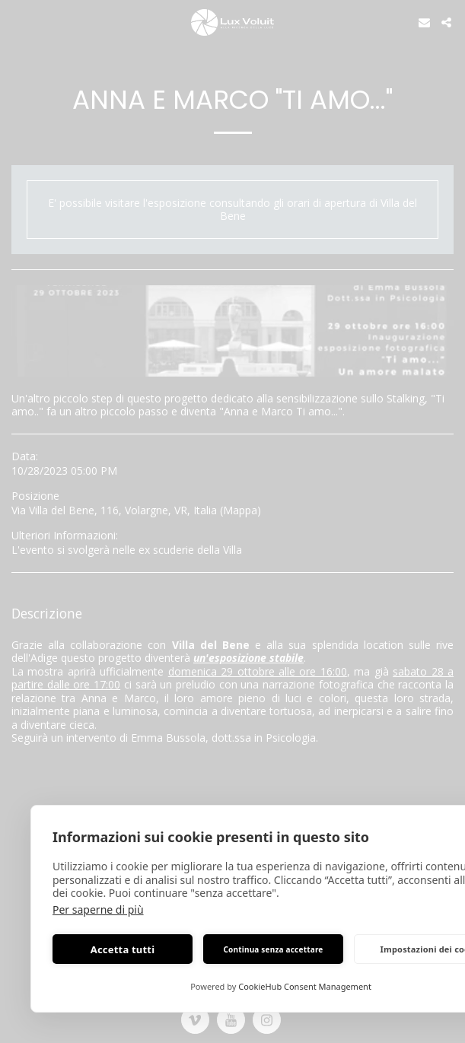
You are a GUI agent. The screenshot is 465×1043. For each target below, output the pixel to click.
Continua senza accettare (273, 949)
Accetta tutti (123, 949)
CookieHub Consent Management (304, 986)
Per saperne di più (98, 909)
